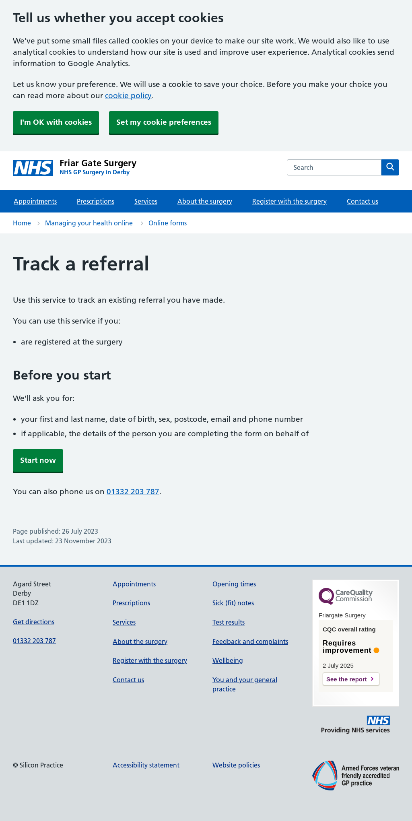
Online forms (167, 223)
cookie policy (128, 95)
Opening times (234, 584)
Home (22, 223)
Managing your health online (89, 223)
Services (145, 201)
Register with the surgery (289, 201)
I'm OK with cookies (56, 122)
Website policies (236, 765)
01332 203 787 (133, 491)
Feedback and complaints (250, 641)
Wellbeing (227, 660)
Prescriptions (95, 201)
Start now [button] (38, 460)
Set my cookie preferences (163, 122)
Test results (228, 622)
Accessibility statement (146, 765)
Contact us (362, 201)
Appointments (35, 201)
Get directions (33, 622)
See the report (346, 679)
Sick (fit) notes (233, 603)
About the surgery (204, 201)
